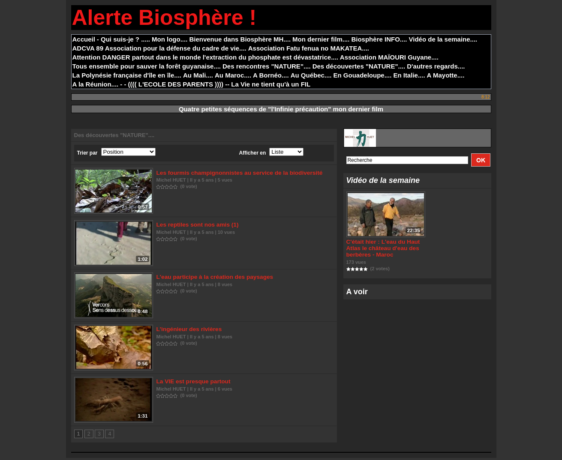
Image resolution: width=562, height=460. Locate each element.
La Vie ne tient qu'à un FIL (270, 84)
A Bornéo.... (271, 75)
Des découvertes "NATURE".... (359, 66)
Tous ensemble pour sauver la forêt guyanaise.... (146, 66)
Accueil (83, 39)
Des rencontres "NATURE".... (266, 66)
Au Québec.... (311, 75)
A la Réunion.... (95, 84)
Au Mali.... (198, 75)
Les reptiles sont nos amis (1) (196, 225)
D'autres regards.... (436, 66)
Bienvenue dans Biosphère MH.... (240, 39)
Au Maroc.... (233, 75)
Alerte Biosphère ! (164, 18)
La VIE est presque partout (192, 383)
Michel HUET (171, 179)
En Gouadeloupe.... (363, 75)
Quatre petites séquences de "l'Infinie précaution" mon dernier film (281, 109)
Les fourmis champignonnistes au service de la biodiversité (236, 173)
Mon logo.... (169, 39)
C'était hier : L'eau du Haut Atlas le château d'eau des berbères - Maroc (381, 249)
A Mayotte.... (446, 75)
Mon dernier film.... (320, 39)
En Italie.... (409, 75)
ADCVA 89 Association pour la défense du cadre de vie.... (159, 48)
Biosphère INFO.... (379, 39)
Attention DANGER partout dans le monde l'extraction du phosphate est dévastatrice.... (205, 57)
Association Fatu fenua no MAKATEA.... (308, 48)
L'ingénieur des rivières (188, 331)
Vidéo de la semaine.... (443, 39)
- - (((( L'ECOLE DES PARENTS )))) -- (174, 84)
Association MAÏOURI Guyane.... (389, 57)
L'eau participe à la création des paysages (212, 278)
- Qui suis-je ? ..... (123, 39)
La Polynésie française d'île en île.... (127, 75)
